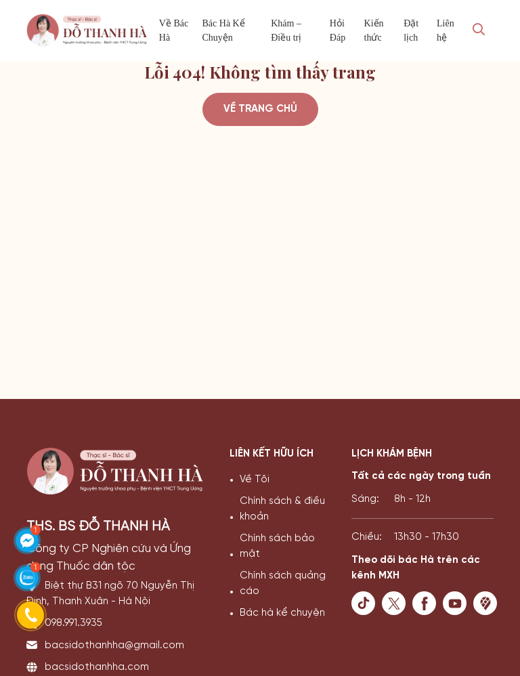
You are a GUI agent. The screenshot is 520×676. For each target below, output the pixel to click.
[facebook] (427, 603)
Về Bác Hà (173, 30)
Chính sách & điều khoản (282, 509)
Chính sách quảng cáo (283, 583)
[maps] (488, 603)
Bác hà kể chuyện (282, 613)
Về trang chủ (260, 109)
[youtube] (458, 603)
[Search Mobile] (479, 31)
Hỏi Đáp (337, 30)
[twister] (397, 603)
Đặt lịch (411, 30)
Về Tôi (254, 479)
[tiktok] (366, 603)
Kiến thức (374, 30)
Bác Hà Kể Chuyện (223, 30)
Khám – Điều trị (286, 30)
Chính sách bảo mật (277, 546)
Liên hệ (445, 30)
